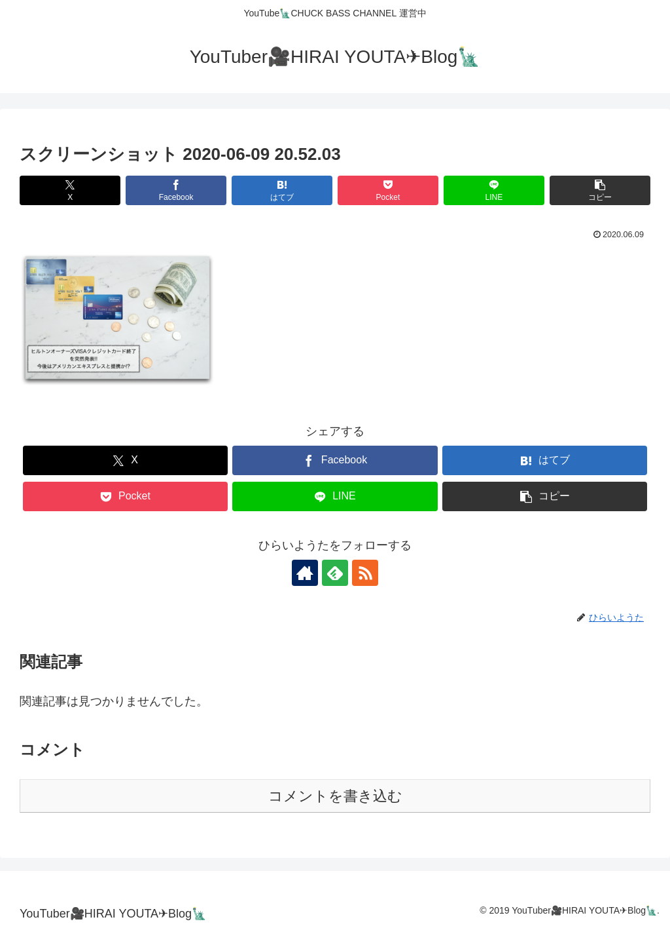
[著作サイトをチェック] (305, 573)
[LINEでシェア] (494, 190)
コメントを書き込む (335, 796)
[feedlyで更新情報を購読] (335, 573)
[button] (600, 190)
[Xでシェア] (70, 190)
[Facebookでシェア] (176, 190)
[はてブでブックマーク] (282, 190)
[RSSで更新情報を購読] (365, 573)
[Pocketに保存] (388, 190)
